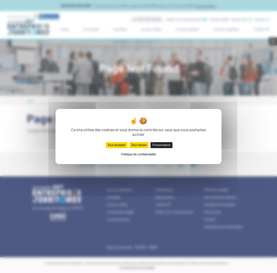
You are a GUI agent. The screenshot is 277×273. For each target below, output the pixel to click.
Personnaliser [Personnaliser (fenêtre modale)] (161, 145)
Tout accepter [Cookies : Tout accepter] (117, 145)
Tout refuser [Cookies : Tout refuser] (139, 145)
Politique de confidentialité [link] (138, 154)
